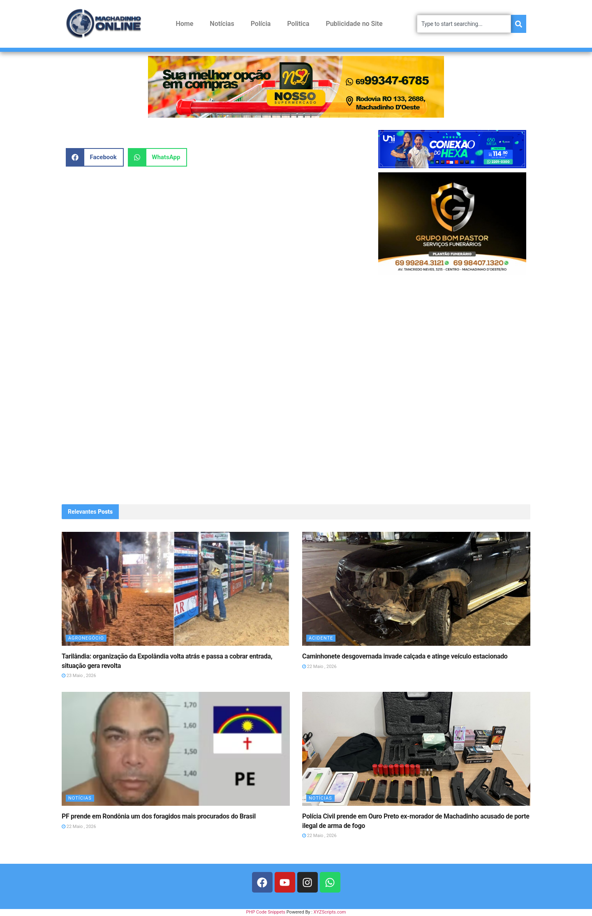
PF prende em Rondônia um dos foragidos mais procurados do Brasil (159, 816)
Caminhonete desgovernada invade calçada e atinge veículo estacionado (405, 656)
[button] (95, 157)
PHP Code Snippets (265, 912)
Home (184, 24)
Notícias (222, 24)
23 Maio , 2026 (79, 675)
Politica (298, 24)
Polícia (261, 24)
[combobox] (464, 24)
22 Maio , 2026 (319, 666)
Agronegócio (86, 638)
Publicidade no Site (354, 24)
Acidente (321, 638)
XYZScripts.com (330, 912)
